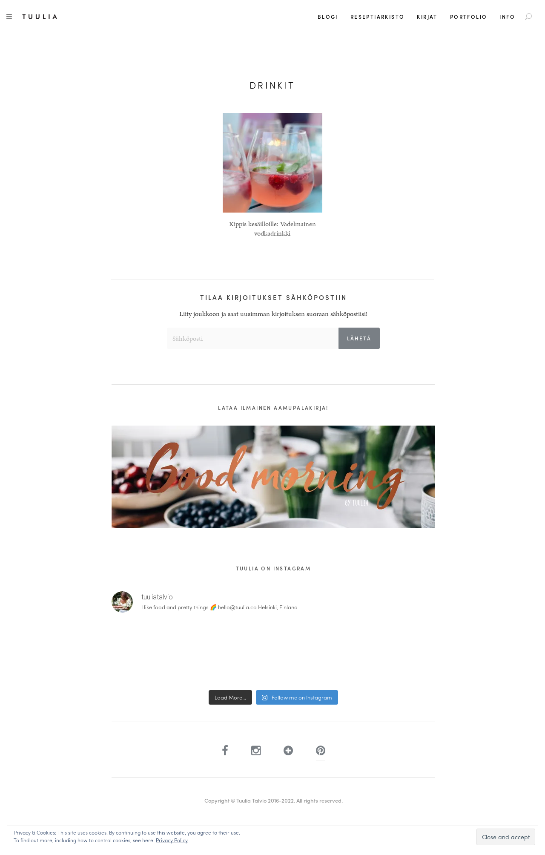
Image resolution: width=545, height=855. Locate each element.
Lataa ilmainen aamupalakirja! (273, 408)
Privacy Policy (172, 840)
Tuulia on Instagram (273, 568)
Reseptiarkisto (377, 16)
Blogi (328, 16)
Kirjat (427, 16)
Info (507, 16)
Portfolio (469, 16)
